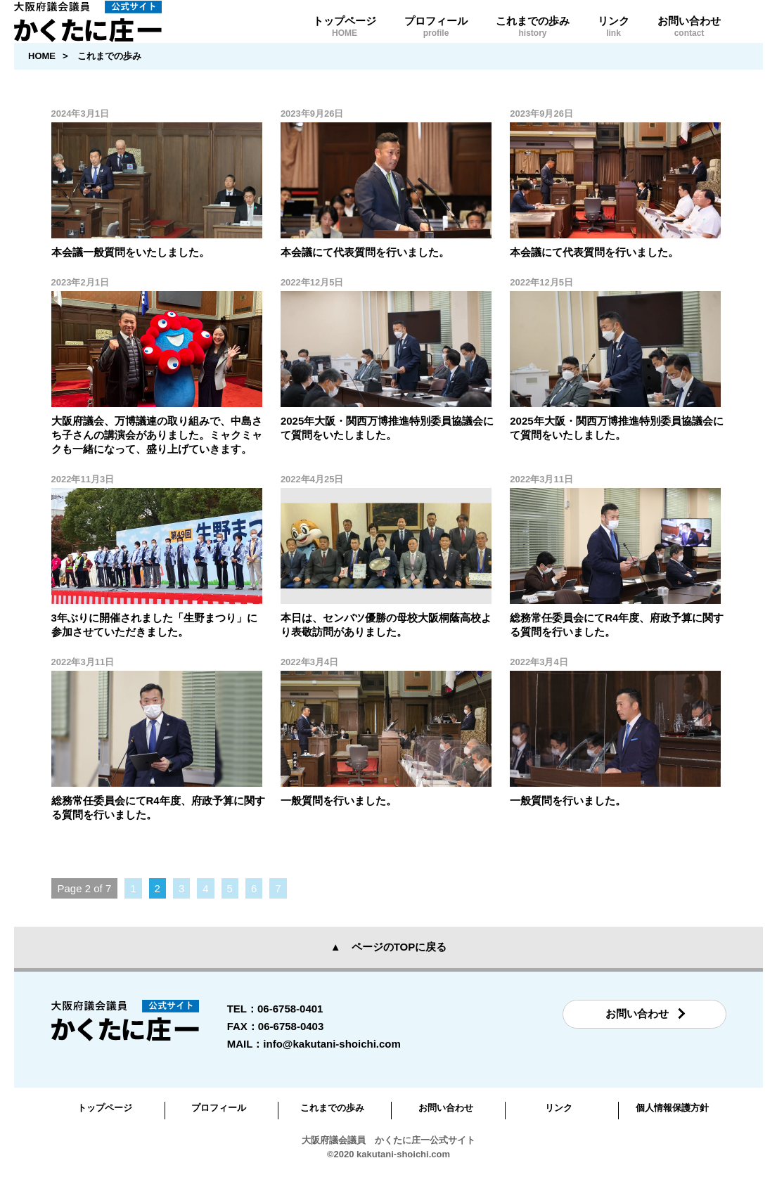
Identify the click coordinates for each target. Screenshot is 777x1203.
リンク (613, 39)
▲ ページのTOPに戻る (388, 974)
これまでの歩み (533, 39)
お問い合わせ (689, 39)
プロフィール (436, 39)
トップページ (344, 39)
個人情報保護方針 (672, 1135)
